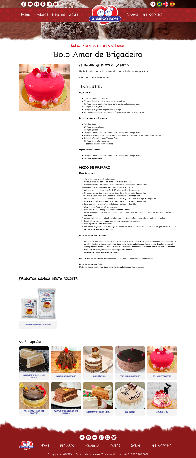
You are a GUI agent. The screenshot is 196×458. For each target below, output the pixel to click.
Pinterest (43, 4)
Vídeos (132, 15)
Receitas (59, 15)
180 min (89, 65)
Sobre (73, 15)
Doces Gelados (112, 46)
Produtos (41, 15)
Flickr (36, 4)
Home (25, 15)
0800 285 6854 (139, 454)
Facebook (23, 4)
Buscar (153, 4)
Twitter (55, 4)
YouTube (30, 4)
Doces (90, 46)
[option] (44, 87)
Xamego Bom (105, 15)
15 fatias (107, 65)
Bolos (76, 46)
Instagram (49, 4)
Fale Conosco (152, 15)
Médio (124, 65)
